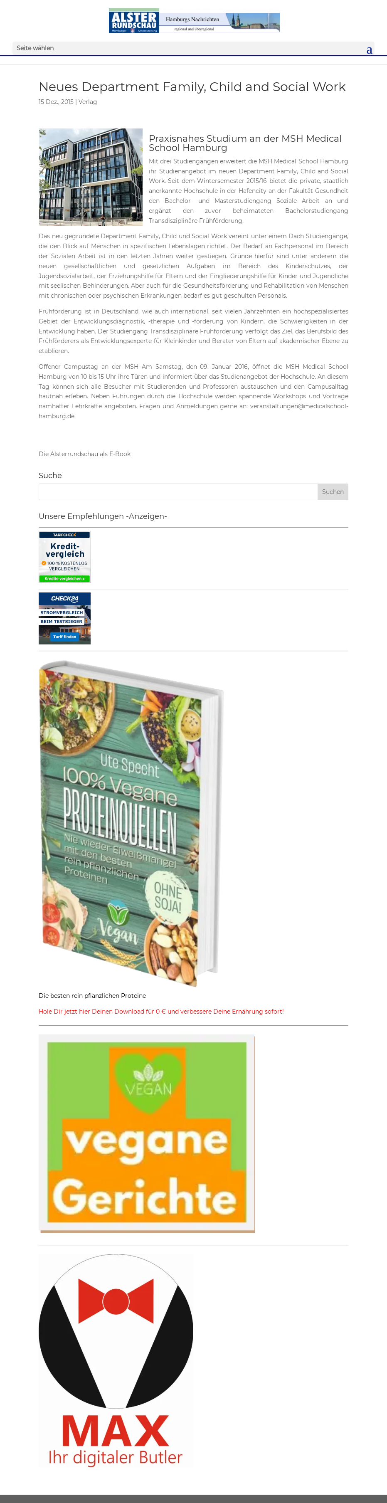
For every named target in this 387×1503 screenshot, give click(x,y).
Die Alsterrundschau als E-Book (85, 454)
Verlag (88, 102)
